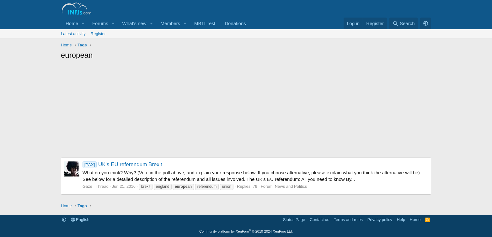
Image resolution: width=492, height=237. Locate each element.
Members (170, 23)
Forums (100, 23)
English (80, 219)
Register (98, 33)
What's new (134, 23)
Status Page (294, 219)
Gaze (87, 186)
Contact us (319, 219)
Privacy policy (379, 219)
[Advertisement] (246, 110)
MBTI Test (204, 23)
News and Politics (291, 186)
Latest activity (73, 33)
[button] (83, 23)
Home (72, 23)
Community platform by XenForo (246, 231)
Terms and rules (348, 219)
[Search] (403, 23)
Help (401, 219)
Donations (235, 23)
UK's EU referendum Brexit (122, 164)
